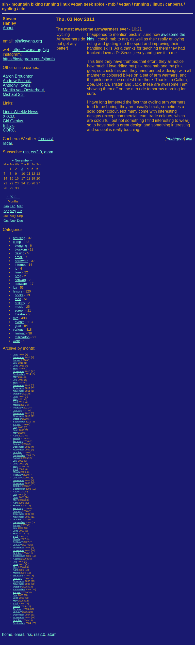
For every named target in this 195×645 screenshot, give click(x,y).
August (17, 360)
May (13, 211)
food (18, 299)
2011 (13, 197)
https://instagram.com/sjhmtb (29, 59)
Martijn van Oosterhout (23, 90)
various (18, 329)
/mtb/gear (175, 139)
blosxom (21, 249)
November (22, 160)
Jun (19, 211)
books (19, 295)
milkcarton (22, 337)
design (19, 253)
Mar (20, 206)
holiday (20, 303)
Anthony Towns (16, 85)
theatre (20, 314)
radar (7, 143)
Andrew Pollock (17, 81)
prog (18, 276)
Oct (6, 221)
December (18, 357)
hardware (21, 261)
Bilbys (8, 125)
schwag (20, 280)
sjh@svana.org (28, 41)
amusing (19, 238)
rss (25, 152)
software (21, 284)
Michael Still (13, 94)
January (17, 410)
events (19, 322)
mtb (15, 318)
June (15, 354)
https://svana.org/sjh (30, 50)
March (16, 404)
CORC (9, 130)
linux (18, 272)
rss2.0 (36, 152)
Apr (6, 211)
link (189, 139)
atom (48, 152)
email (19, 257)
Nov (13, 221)
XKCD (8, 116)
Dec (20, 221)
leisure (18, 291)
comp (17, 242)
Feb (12, 206)
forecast (45, 139)
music (19, 307)
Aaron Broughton (18, 76)
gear (18, 326)
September (19, 374)
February (18, 407)
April (15, 402)
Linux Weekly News (20, 112)
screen (19, 310)
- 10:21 (99, 29)
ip (16, 268)
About (8, 28)
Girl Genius (13, 121)
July (15, 362)
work (16, 341)
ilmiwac (20, 333)
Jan (6, 206)
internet (20, 265)
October (17, 393)
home (7, 634)
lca (15, 287)
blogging (21, 245)
